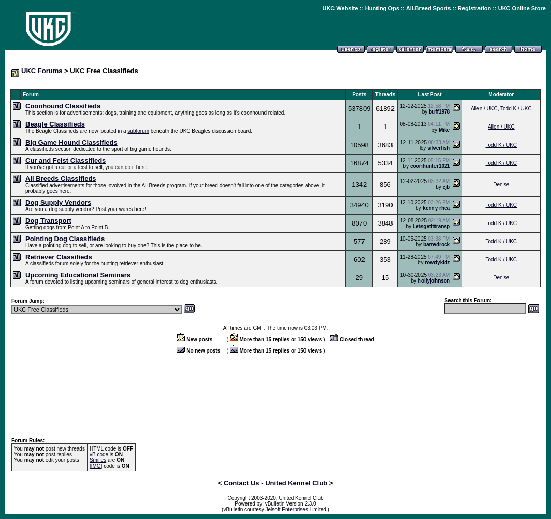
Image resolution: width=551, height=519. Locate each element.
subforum (138, 131)
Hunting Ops (382, 8)
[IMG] (96, 466)
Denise (501, 184)
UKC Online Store (522, 8)
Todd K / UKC (516, 108)
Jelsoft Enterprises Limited (296, 509)
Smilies (98, 460)
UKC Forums (41, 71)
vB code (99, 454)
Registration (474, 8)
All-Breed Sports (428, 8)
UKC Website (340, 8)
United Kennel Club (296, 483)
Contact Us (241, 483)
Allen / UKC (484, 108)
